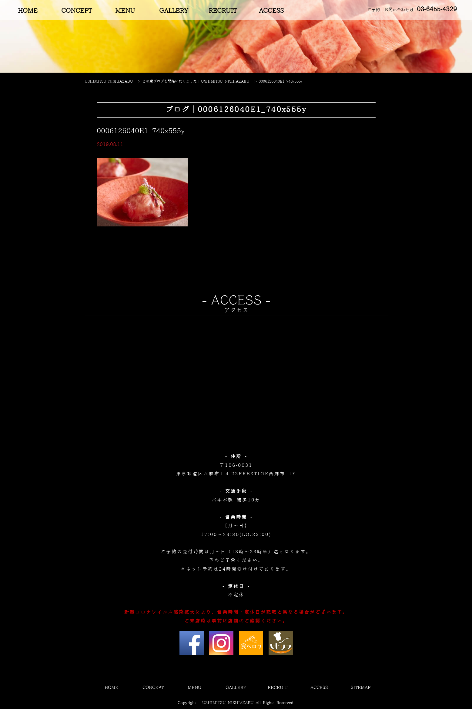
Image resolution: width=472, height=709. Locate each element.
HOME (28, 11)
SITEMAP (360, 687)
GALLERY (173, 11)
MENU (125, 11)
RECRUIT (223, 11)
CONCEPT (76, 11)
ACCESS (271, 11)
